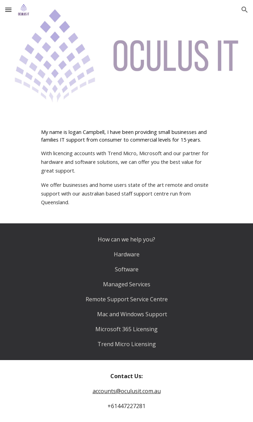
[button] (8, 9)
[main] (126, 167)
